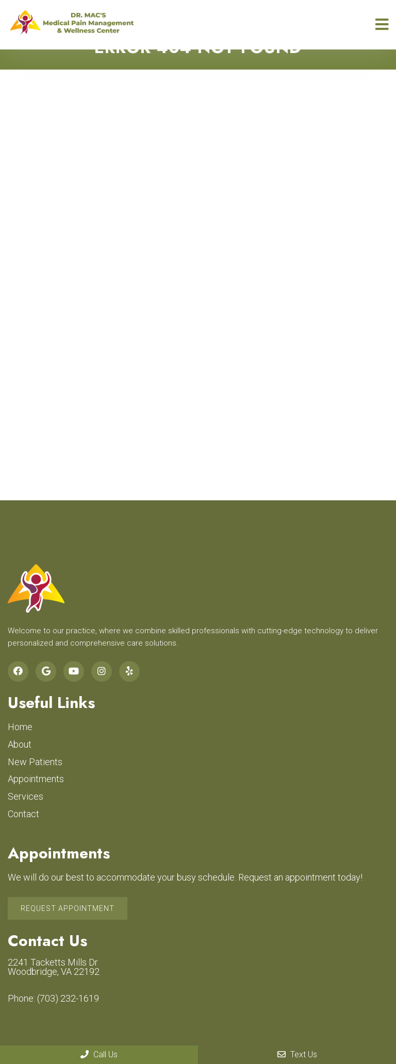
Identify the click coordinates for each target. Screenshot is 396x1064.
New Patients (35, 761)
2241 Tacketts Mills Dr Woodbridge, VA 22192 (54, 967)
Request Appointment (67, 908)
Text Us (297, 1054)
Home (20, 726)
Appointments (36, 778)
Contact (23, 813)
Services (25, 796)
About (19, 744)
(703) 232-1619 (68, 998)
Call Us (99, 1054)
